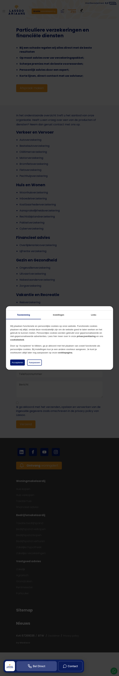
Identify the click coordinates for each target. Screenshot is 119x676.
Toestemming (23, 315)
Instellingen (58, 315)
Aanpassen (34, 362)
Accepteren (17, 362)
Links (93, 315)
